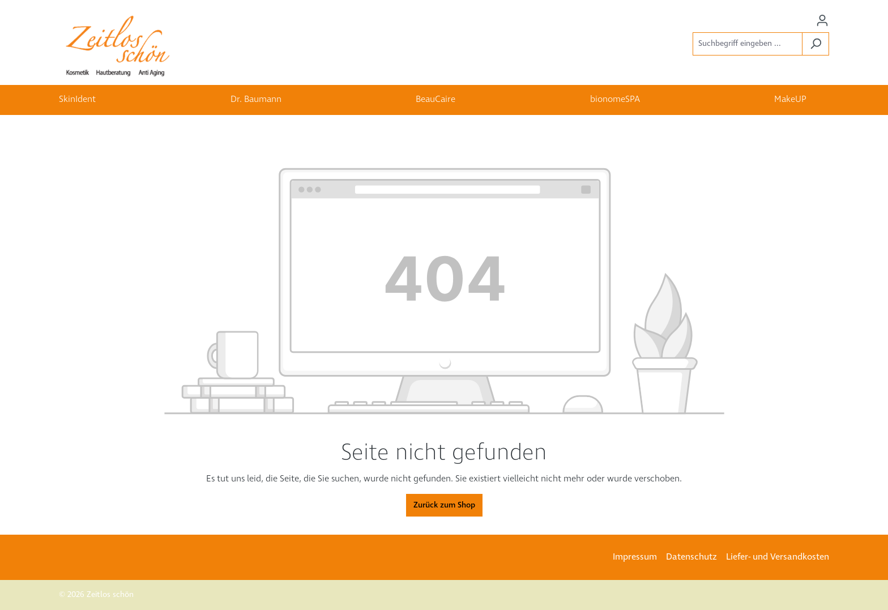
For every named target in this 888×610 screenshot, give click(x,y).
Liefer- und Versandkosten (777, 557)
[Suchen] (815, 44)
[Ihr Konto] (822, 20)
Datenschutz (691, 557)
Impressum (635, 557)
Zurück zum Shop (444, 505)
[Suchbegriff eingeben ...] (747, 44)
